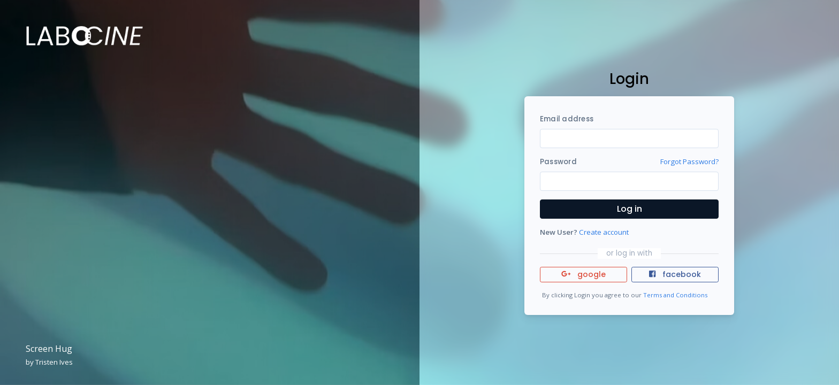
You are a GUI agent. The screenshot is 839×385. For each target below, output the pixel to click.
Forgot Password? (689, 161)
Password (558, 162)
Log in (629, 209)
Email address (566, 119)
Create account (604, 232)
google (583, 274)
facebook (674, 274)
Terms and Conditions (675, 295)
